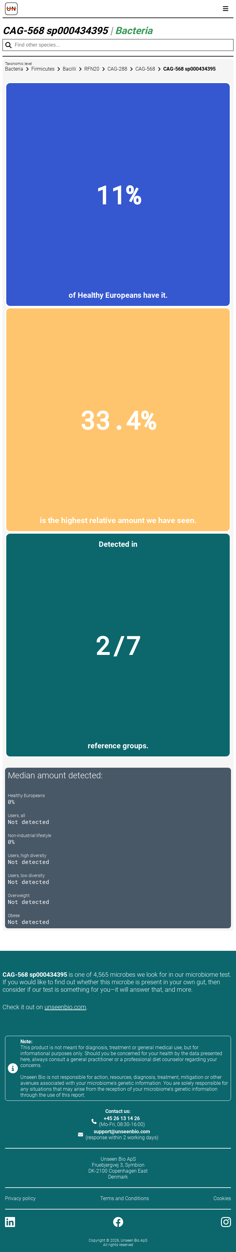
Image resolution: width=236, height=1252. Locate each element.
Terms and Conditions (124, 1198)
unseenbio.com (65, 1007)
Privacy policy (20, 1198)
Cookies (222, 1198)
